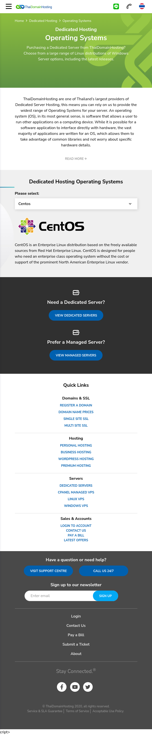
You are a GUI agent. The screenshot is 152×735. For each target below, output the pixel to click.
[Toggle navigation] (9, 6)
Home (19, 21)
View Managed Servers (76, 355)
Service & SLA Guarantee (44, 711)
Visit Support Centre (48, 571)
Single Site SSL (76, 419)
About (76, 653)
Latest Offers (76, 540)
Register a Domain (76, 405)
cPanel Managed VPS (76, 492)
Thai (142, 6)
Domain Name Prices (76, 412)
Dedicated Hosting (43, 21)
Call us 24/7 (103, 571)
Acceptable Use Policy (107, 711)
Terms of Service (77, 711)
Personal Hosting (76, 445)
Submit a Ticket (76, 644)
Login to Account (76, 526)
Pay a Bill (76, 535)
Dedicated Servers (76, 486)
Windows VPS (76, 506)
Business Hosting (76, 452)
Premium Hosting (76, 466)
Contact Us (76, 531)
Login (76, 616)
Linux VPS (76, 499)
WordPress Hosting (76, 459)
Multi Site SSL (76, 426)
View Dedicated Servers (76, 315)
